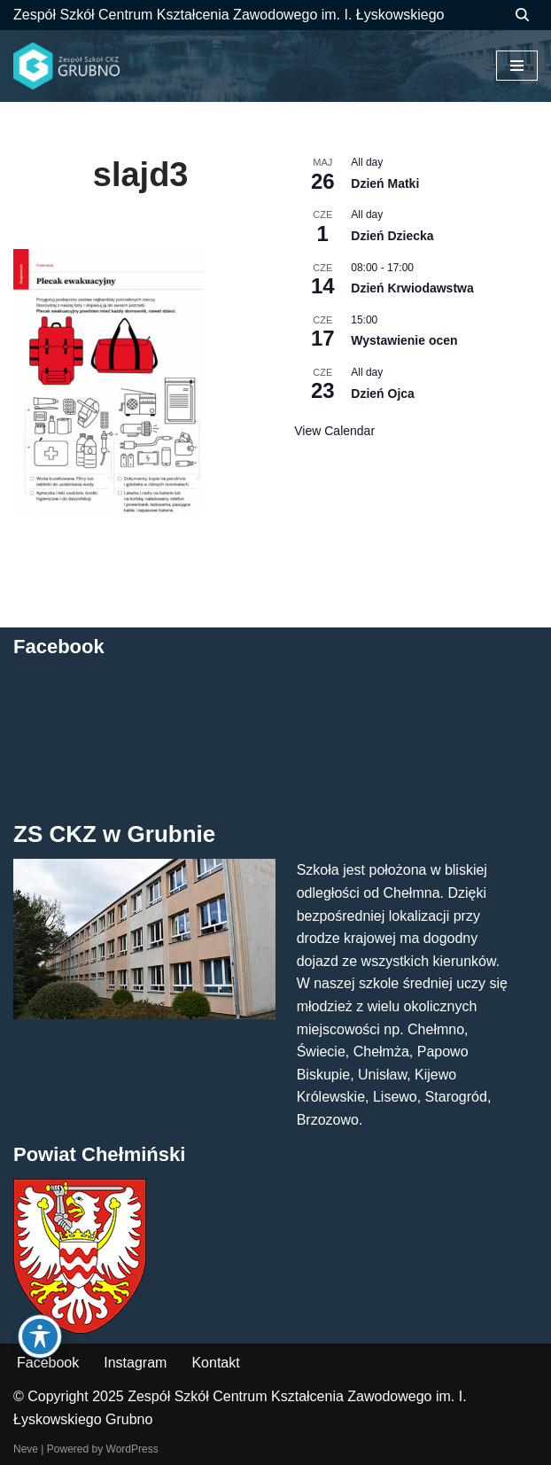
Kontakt (215, 1362)
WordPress (132, 1449)
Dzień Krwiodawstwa (412, 288)
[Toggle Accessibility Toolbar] (40, 1336)
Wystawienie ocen (404, 340)
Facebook (48, 1362)
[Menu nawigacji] (517, 66)
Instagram (135, 1362)
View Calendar (334, 431)
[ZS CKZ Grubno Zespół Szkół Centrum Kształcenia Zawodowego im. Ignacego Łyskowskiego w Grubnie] (66, 66)
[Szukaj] (522, 14)
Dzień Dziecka (392, 236)
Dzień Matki (385, 183)
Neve (25, 1449)
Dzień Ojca (383, 393)
